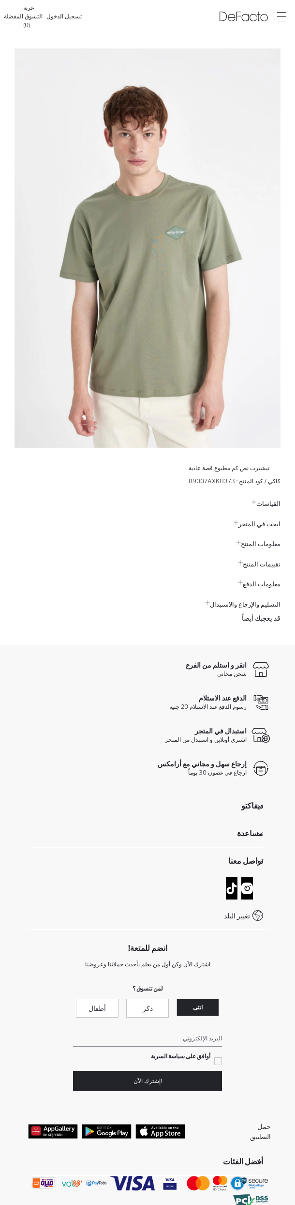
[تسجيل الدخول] (64, 16)
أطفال (97, 1008)
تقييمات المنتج (259, 564)
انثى (198, 1007)
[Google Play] (107, 1131)
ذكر (148, 1008)
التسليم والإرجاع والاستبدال (242, 604)
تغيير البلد (237, 916)
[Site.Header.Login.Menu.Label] (281, 16)
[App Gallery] (53, 1131)
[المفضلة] (13, 16)
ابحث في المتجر (257, 524)
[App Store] (160, 1131)
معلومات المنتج (258, 544)
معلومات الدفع (259, 584)
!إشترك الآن (147, 1080)
